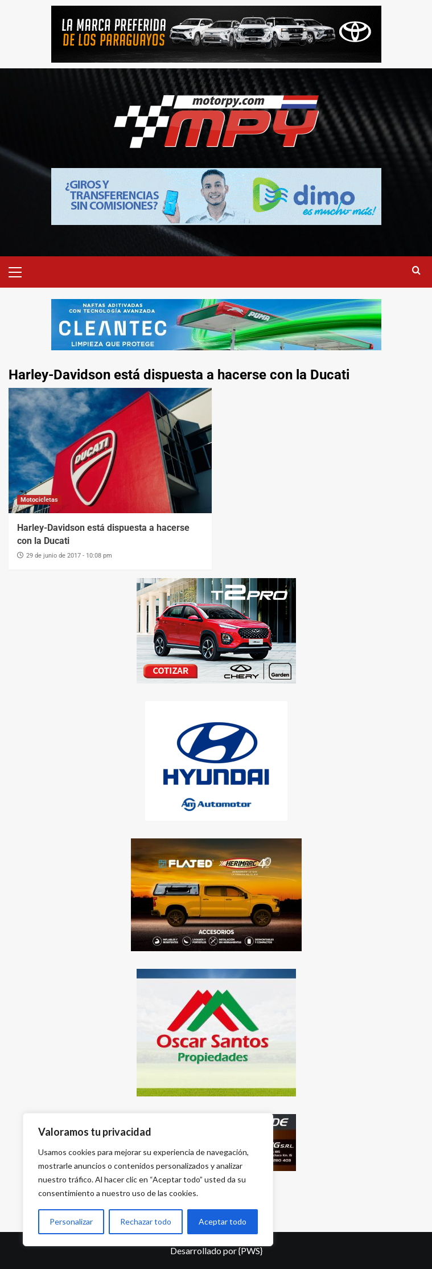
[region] (148, 1179)
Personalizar (71, 1221)
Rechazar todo (145, 1221)
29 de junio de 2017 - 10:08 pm (69, 555)
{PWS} (250, 1250)
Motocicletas (39, 499)
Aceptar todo (222, 1221)
